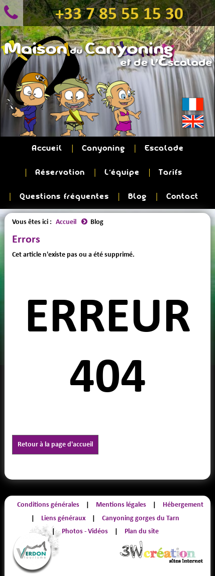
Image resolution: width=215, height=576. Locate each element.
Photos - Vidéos (85, 531)
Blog (137, 196)
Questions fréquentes (64, 196)
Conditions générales (48, 504)
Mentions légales (121, 504)
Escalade (164, 148)
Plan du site (142, 531)
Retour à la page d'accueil (55, 444)
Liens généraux (63, 518)
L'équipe (122, 172)
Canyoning (103, 148)
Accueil (47, 148)
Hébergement (183, 504)
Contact (182, 196)
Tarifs (170, 172)
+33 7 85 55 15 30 (119, 13)
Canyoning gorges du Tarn (140, 518)
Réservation (60, 172)
